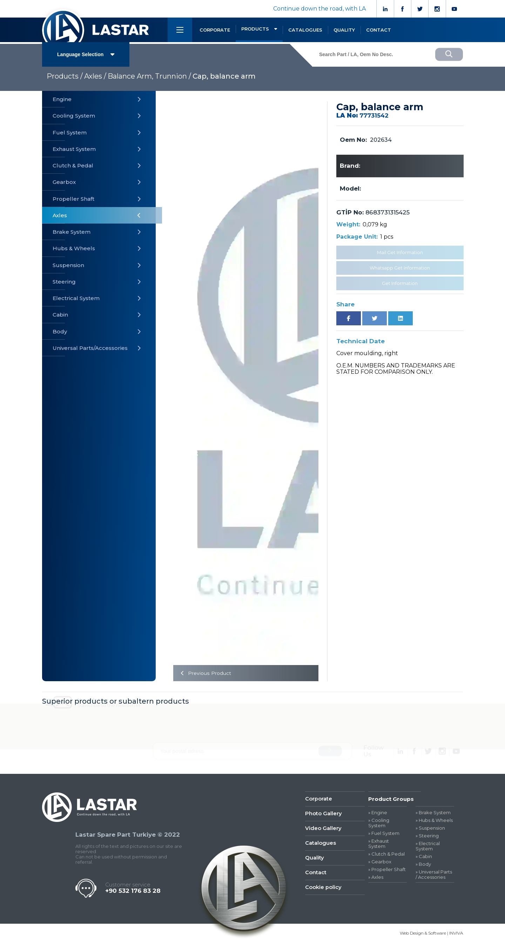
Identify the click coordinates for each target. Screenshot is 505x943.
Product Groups (391, 799)
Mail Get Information (400, 252)
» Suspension (430, 828)
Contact (315, 873)
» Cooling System (378, 823)
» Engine (377, 813)
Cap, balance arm (224, 76)
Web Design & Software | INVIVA (431, 933)
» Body (423, 864)
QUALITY (344, 30)
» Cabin (424, 856)
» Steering (427, 836)
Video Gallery (323, 828)
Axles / (95, 76)
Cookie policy (323, 888)
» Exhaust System (378, 843)
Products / (65, 76)
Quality (314, 858)
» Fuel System (383, 833)
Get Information (400, 283)
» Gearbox (379, 861)
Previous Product (205, 673)
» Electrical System (428, 846)
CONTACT (378, 30)
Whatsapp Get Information (400, 268)
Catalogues (320, 843)
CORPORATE (215, 30)
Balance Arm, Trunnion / (149, 76)
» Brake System (433, 813)
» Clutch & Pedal (386, 854)
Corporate (318, 799)
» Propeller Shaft (387, 869)
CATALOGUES (305, 30)
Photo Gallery (323, 814)
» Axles (375, 877)
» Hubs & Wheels (434, 820)
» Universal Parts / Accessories (434, 874)
